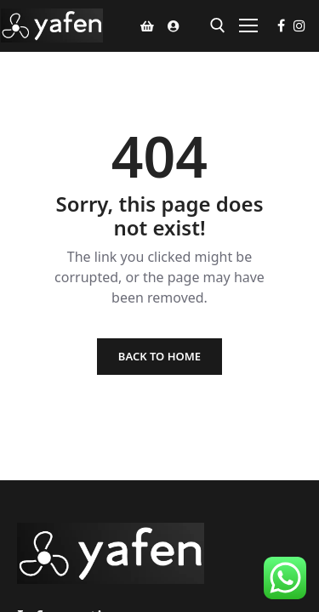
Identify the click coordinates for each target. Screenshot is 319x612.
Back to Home (159, 356)
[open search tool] (217, 25)
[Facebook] (281, 25)
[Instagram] (299, 25)
